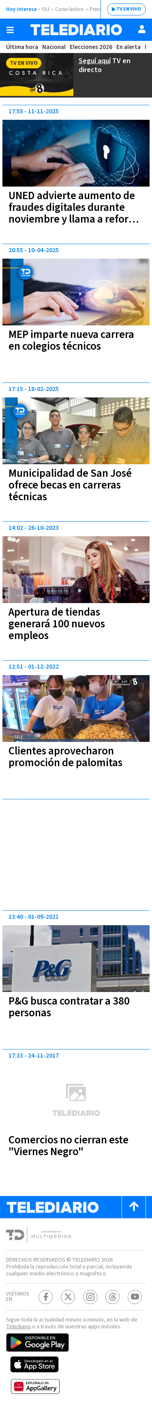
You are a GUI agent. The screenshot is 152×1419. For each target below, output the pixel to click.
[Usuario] (142, 29)
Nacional (53, 47)
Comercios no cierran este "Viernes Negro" (72, 1145)
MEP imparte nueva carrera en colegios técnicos (75, 339)
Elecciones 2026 (91, 47)
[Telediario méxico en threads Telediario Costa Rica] (112, 1303)
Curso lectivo (71, 9)
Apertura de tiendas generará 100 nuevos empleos (60, 623)
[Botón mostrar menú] (10, 30)
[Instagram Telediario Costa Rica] (90, 1303)
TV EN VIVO (123, 9)
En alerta (130, 47)
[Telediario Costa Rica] (76, 30)
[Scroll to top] (134, 1206)
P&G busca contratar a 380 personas (75, 1006)
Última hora (21, 47)
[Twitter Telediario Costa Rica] (68, 1303)
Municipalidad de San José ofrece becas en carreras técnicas (74, 484)
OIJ (46, 9)
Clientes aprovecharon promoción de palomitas (67, 756)
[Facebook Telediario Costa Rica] (46, 1303)
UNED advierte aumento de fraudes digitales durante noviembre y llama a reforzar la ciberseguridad (75, 212)
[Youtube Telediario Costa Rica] (135, 1303)
